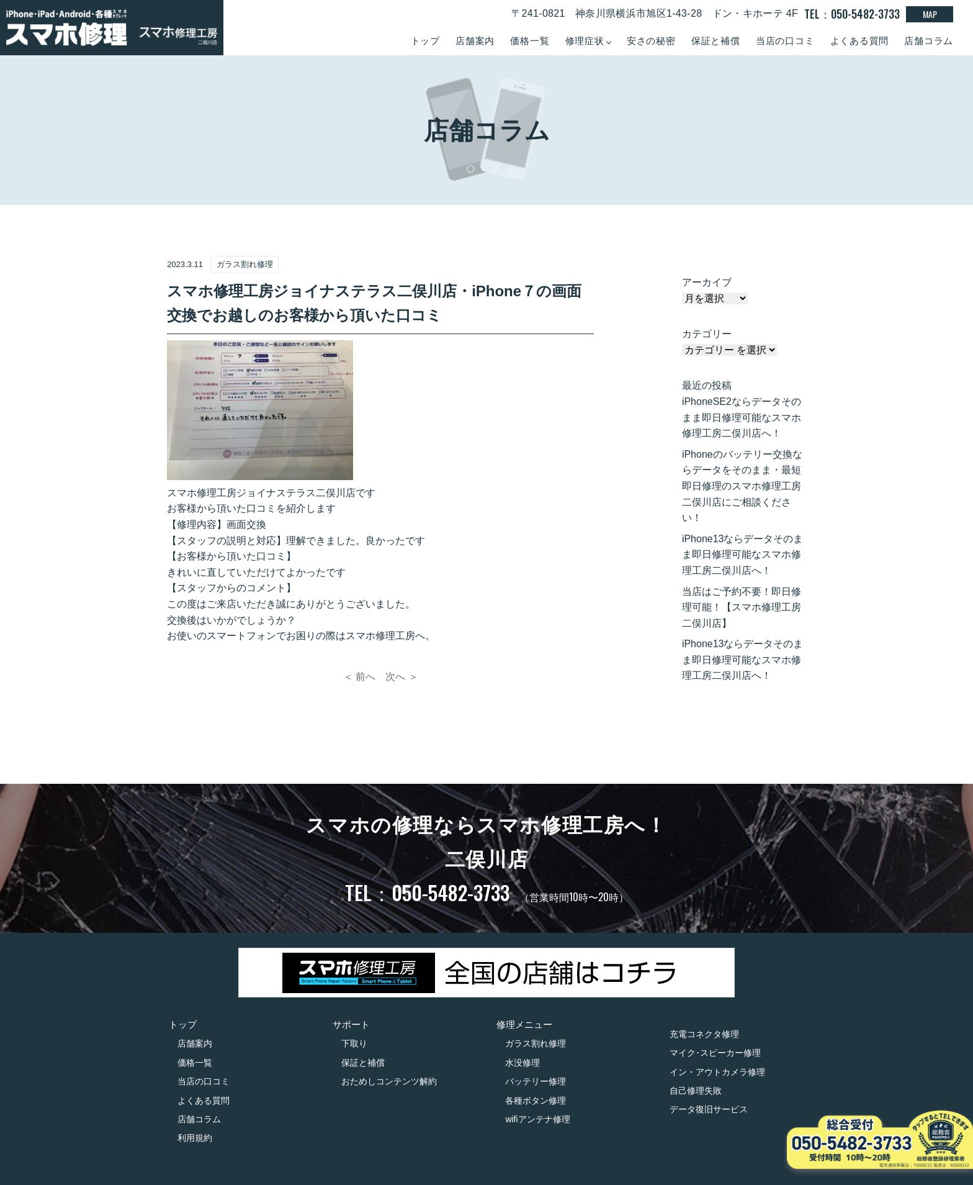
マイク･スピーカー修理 (715, 1053)
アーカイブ (707, 282)
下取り (354, 1043)
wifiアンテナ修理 (537, 1119)
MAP (930, 13)
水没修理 (522, 1063)
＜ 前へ (359, 676)
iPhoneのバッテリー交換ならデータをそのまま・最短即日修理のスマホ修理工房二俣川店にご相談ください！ (742, 486)
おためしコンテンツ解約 (389, 1081)
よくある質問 (859, 40)
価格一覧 (529, 40)
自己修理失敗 (696, 1091)
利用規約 (194, 1138)
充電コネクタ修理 (704, 1034)
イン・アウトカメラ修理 (717, 1072)
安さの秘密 (651, 40)
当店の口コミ (785, 40)
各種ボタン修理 (535, 1101)
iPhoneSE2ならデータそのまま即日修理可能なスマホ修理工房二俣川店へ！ (741, 417)
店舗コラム (928, 40)
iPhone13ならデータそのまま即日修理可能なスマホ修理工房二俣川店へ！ (743, 554)
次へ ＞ (401, 676)
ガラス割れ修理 (535, 1043)
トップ (425, 40)
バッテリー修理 (535, 1081)
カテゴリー (707, 334)
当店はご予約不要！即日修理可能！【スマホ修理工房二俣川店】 (741, 607)
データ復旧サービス (709, 1109)
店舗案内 (475, 40)
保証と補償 (715, 40)
